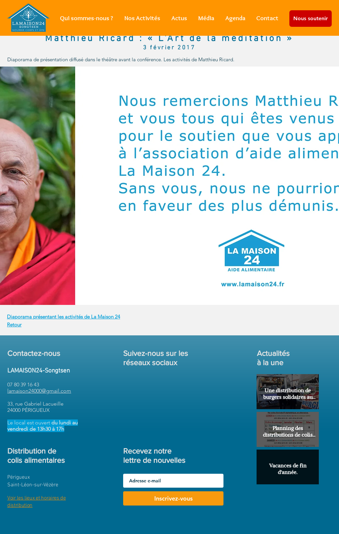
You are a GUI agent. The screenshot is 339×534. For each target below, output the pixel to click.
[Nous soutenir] (310, 18)
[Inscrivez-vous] (173, 498)
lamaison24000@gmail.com (39, 391)
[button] (142, 18)
